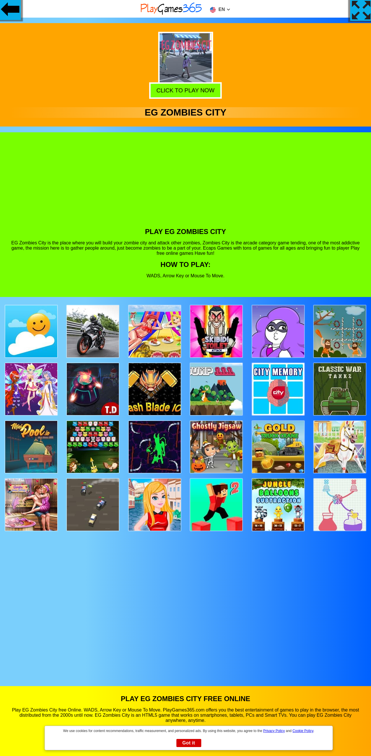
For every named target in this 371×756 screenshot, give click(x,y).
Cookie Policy (303, 731)
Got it (188, 742)
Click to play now (185, 90)
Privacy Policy (274, 731)
